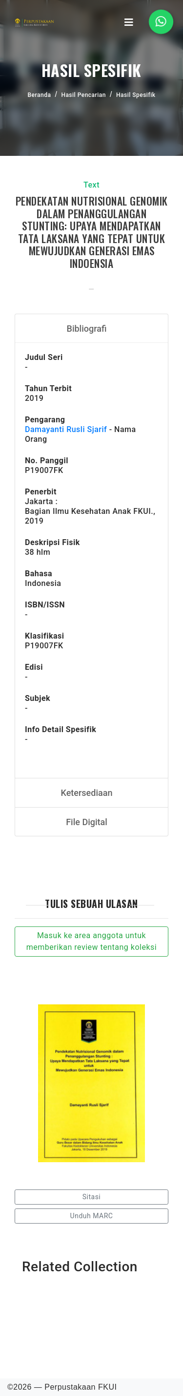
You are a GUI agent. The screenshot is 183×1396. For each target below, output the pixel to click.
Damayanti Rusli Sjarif (66, 429)
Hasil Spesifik (135, 95)
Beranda (39, 95)
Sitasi (91, 1197)
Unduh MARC (91, 1216)
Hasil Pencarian (83, 95)
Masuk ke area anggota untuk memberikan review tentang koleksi (91, 941)
